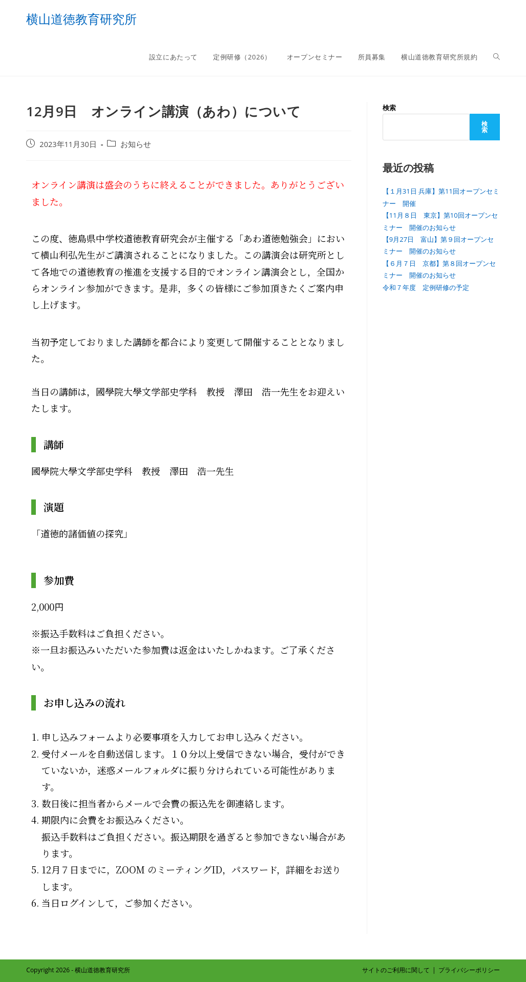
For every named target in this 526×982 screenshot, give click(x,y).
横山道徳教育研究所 (81, 18)
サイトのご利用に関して (396, 970)
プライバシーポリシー (469, 970)
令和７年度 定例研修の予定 (426, 287)
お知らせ (135, 144)
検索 (389, 107)
